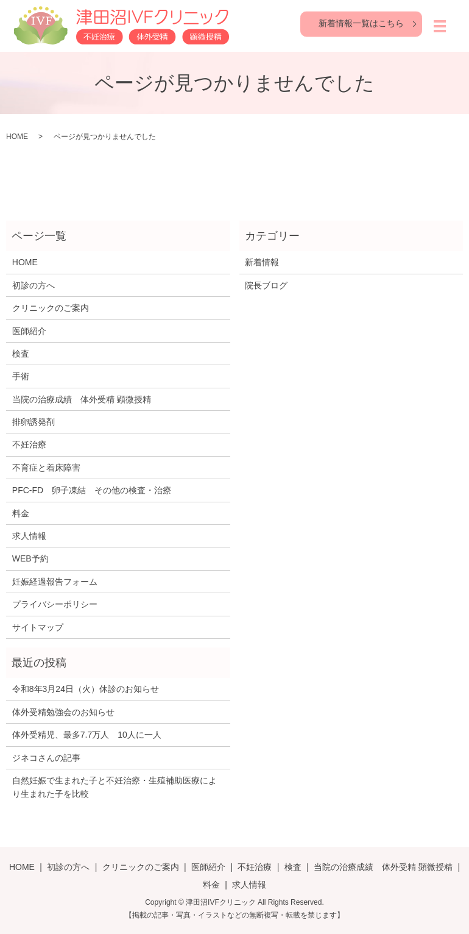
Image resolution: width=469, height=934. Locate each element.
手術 (20, 376)
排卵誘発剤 (33, 422)
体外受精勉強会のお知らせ (63, 712)
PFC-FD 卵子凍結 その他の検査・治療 (91, 490)
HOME (17, 136)
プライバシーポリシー (54, 604)
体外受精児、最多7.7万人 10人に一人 (86, 735)
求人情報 (29, 536)
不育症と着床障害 (46, 467)
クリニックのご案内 (50, 308)
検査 (20, 353)
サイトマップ (37, 627)
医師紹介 (29, 331)
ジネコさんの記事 (46, 758)
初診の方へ (33, 285)
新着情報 (262, 262)
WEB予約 (30, 558)
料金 (20, 513)
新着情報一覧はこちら (361, 23)
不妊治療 (29, 444)
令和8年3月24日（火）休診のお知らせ (85, 689)
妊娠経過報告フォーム (54, 581)
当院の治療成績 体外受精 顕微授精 (81, 399)
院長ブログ (266, 285)
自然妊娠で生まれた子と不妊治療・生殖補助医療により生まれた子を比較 (114, 787)
